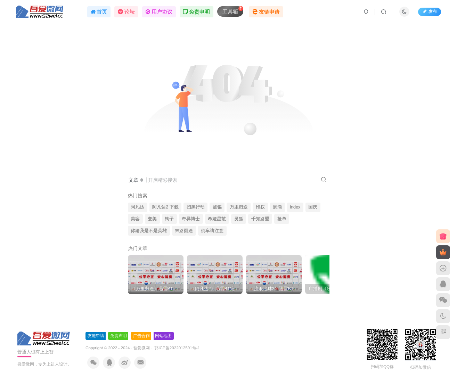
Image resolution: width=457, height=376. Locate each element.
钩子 (169, 218)
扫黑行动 (196, 207)
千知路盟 (260, 218)
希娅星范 (217, 218)
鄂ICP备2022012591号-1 (176, 347)
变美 (152, 218)
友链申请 (96, 335)
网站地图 (163, 335)
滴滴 (277, 207)
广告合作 (141, 335)
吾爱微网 (141, 347)
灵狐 (238, 218)
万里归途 (239, 207)
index (295, 207)
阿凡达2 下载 (165, 207)
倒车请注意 (212, 230)
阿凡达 (137, 207)
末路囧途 (184, 230)
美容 (135, 218)
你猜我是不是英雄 (149, 230)
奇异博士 (191, 218)
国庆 (312, 207)
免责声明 (118, 335)
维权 (260, 207)
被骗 (217, 207)
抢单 (281, 218)
